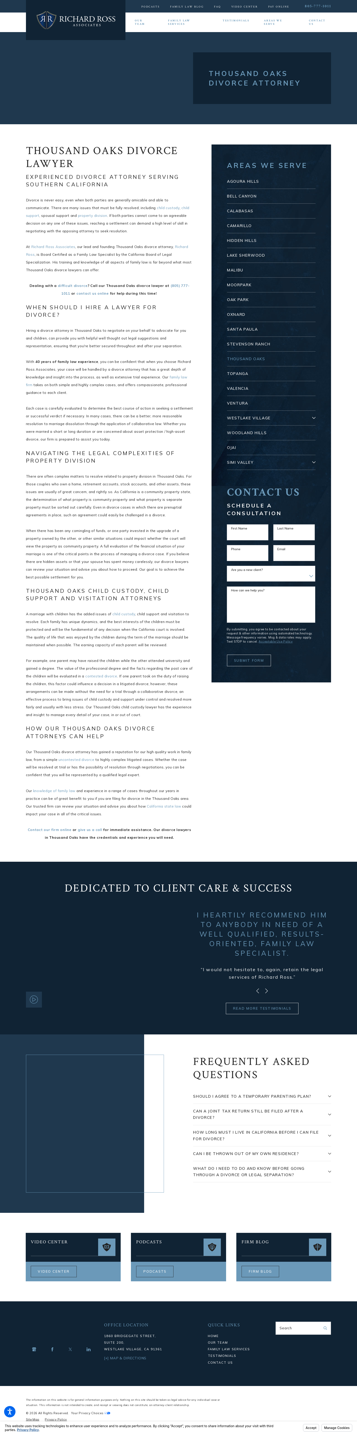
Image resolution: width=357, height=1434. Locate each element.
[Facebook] (52, 1349)
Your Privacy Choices (90, 1413)
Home (213, 1336)
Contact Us (220, 1362)
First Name (239, 528)
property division (92, 215)
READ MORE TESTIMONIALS (262, 1008)
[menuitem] (144, 22)
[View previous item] (257, 990)
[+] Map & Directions (125, 1358)
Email (281, 549)
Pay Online (278, 6)
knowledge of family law (54, 791)
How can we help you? (248, 590)
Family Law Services (229, 1349)
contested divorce (101, 676)
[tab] (314, 418)
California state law (164, 806)
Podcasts (150, 6)
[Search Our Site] (325, 1328)
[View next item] (266, 990)
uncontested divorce (76, 760)
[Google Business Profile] (34, 1349)
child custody (168, 208)
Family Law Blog (187, 6)
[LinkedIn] (88, 1349)
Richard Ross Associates (53, 247)
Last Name (285, 528)
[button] (9, 1411)
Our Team (218, 1342)
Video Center (244, 6)
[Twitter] (70, 1349)
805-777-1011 (318, 6)
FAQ (217, 6)
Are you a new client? (247, 570)
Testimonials (222, 1356)
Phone (235, 549)
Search (286, 1328)
